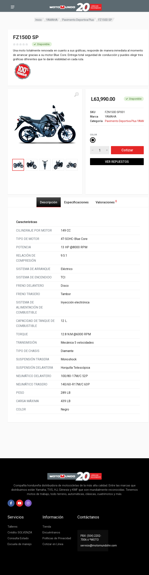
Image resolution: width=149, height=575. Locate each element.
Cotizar (127, 150)
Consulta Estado (18, 538)
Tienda (46, 526)
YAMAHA (52, 19)
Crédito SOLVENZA (20, 532)
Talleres (12, 526)
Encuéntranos (51, 532)
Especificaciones (76, 202)
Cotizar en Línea (52, 544)
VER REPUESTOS (117, 162)
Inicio (39, 19)
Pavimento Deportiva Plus (78, 19)
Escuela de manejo (20, 544)
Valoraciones (106, 201)
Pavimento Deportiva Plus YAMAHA (124, 121)
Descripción (48, 202)
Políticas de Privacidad (56, 538)
